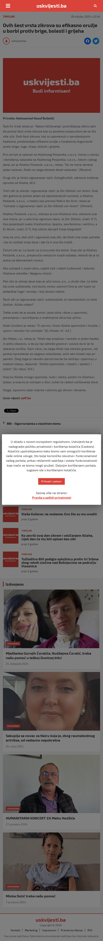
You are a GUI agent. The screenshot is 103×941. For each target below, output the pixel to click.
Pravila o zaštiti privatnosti (51, 497)
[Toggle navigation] (8, 6)
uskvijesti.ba (51, 5)
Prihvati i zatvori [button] (51, 481)
